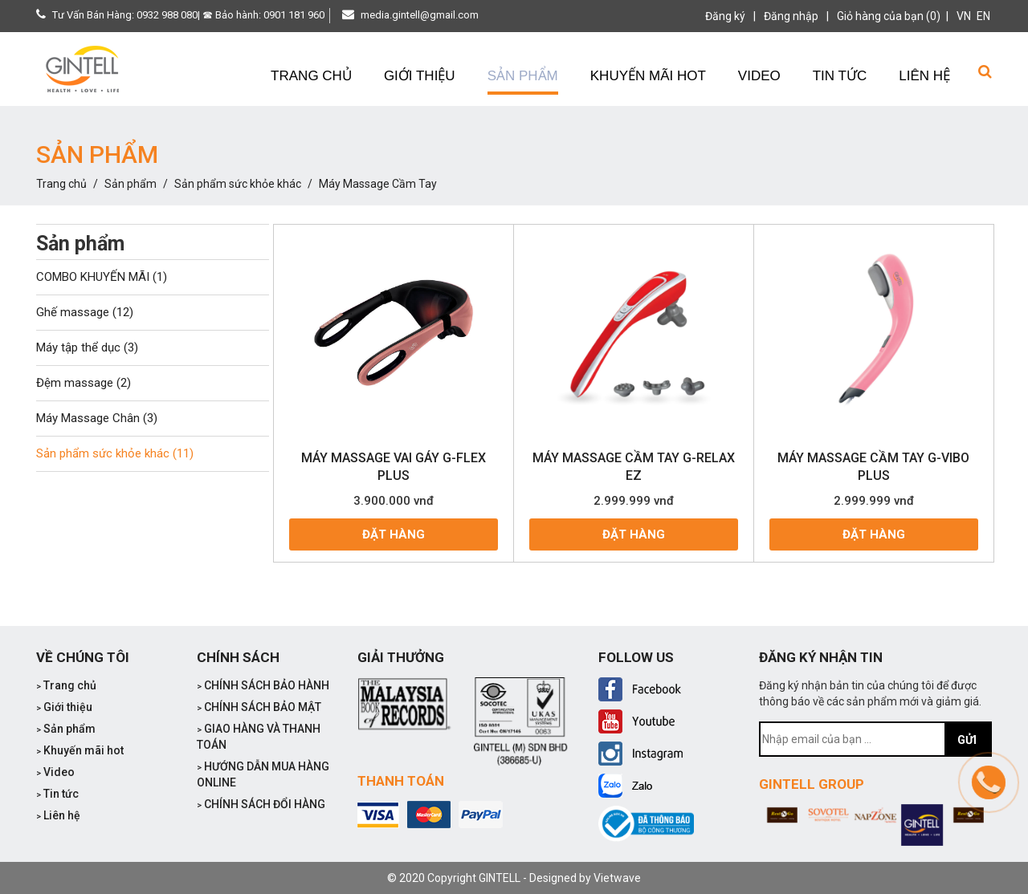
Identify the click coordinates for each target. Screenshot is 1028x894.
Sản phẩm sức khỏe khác (237, 183)
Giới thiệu (64, 707)
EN (983, 16)
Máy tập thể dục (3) (87, 347)
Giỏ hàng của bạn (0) (888, 16)
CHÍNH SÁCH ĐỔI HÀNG (261, 804)
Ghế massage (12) (84, 312)
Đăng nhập (791, 16)
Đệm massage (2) (83, 383)
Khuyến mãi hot (80, 750)
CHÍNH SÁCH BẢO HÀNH (263, 685)
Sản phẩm (130, 183)
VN (964, 16)
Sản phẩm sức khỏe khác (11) (115, 453)
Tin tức (57, 793)
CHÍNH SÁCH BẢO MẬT (259, 707)
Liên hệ (58, 815)
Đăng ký (725, 16)
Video (55, 772)
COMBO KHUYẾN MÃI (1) (101, 277)
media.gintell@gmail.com (420, 15)
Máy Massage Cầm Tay (378, 183)
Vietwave (617, 878)
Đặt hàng (393, 534)
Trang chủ (61, 183)
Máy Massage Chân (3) (96, 418)
